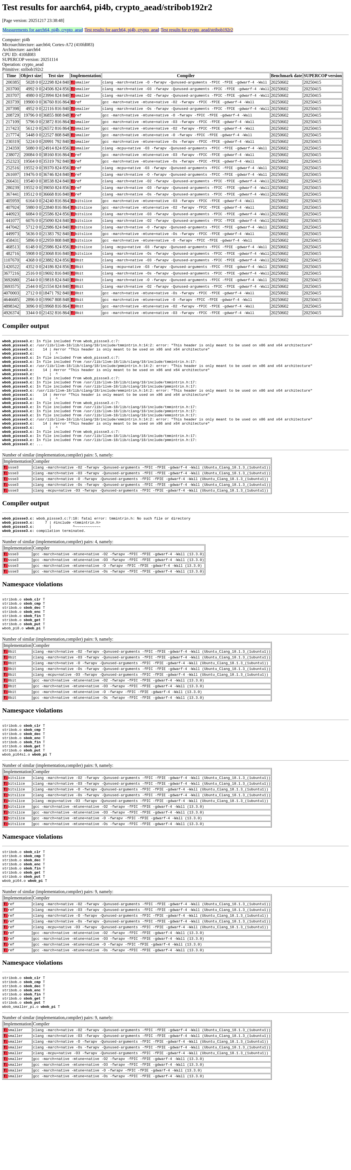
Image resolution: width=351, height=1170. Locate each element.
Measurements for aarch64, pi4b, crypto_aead (42, 29)
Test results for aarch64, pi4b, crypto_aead (121, 29)
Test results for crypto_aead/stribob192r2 (197, 29)
